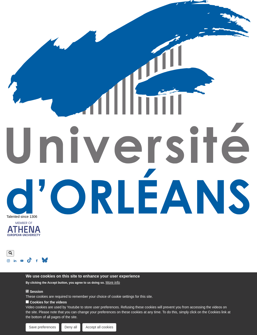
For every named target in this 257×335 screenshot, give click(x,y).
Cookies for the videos (48, 306)
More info (112, 286)
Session (36, 296)
